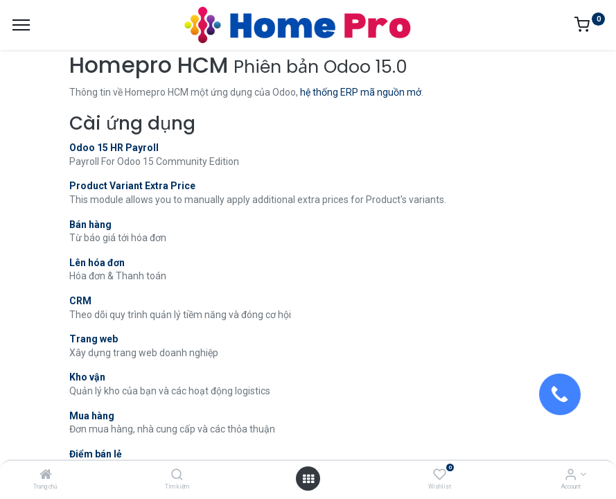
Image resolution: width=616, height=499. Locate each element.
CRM (80, 300)
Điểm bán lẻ (95, 453)
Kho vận (87, 377)
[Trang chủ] (45, 475)
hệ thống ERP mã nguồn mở (360, 92)
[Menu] (21, 25)
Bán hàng (90, 224)
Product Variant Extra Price (132, 185)
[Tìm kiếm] (177, 475)
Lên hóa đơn (97, 262)
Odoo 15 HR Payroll (114, 147)
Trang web (93, 338)
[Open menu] (308, 479)
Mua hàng (91, 415)
